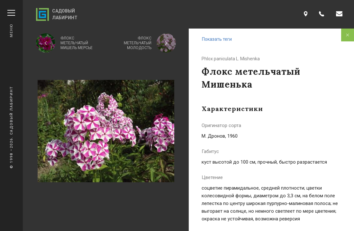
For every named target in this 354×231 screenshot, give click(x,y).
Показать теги (217, 39)
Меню (11, 23)
